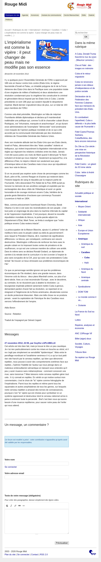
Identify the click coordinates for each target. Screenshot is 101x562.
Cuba (64, 30)
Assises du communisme (51, 15)
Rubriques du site (12, 15)
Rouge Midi (16, 4)
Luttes (78, 320)
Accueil (8, 30)
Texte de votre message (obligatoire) (23, 496)
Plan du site (10, 554)
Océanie (82, 305)
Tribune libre (80, 352)
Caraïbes (55, 30)
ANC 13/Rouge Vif (83, 333)
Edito (84, 15)
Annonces (35, 15)
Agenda (25, 15)
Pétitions (8, 20)
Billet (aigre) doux (83, 339)
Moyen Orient (84, 206)
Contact (34, 554)
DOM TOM (83, 292)
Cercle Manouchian (71, 15)
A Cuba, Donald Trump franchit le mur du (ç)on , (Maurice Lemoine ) (85, 57)
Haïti (86, 263)
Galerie (91, 15)
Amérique (46, 30)
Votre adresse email (14, 473)
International (34, 30)
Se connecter (11, 467)
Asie (80, 225)
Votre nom (10, 460)
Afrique (81, 220)
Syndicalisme (84, 287)
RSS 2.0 (44, 554)
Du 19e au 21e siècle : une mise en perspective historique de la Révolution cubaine (85, 152)
